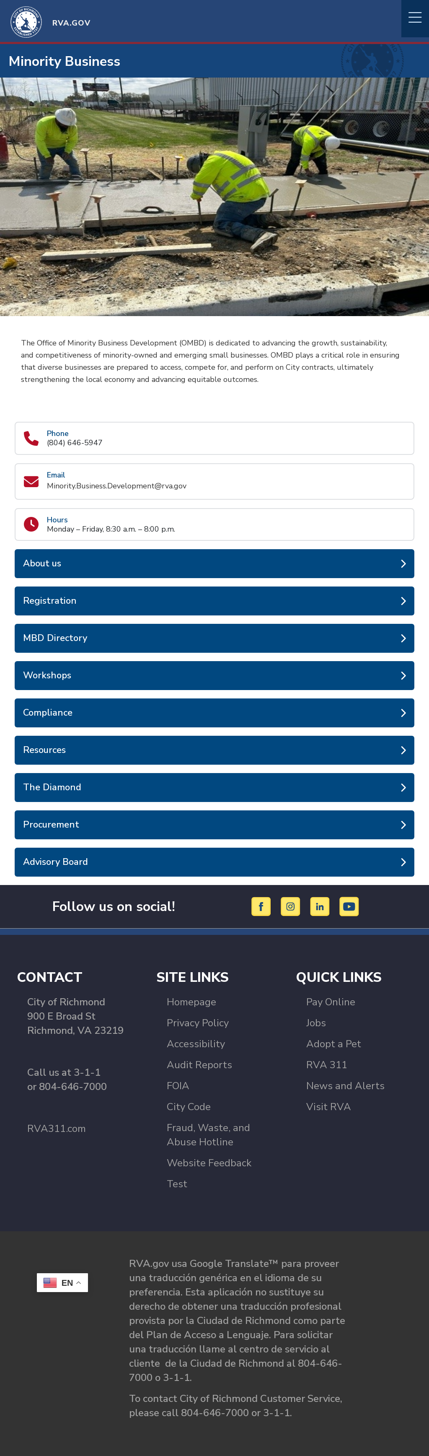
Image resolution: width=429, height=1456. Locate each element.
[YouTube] (349, 906)
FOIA (178, 1086)
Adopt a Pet (333, 1044)
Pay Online (330, 1002)
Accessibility (196, 1044)
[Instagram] (291, 906)
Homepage (191, 1002)
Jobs (316, 1023)
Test (177, 1184)
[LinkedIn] (321, 906)
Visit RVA (328, 1106)
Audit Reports (199, 1065)
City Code (189, 1106)
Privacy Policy (198, 1023)
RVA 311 (326, 1065)
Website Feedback (209, 1163)
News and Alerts (345, 1086)
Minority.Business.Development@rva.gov (116, 486)
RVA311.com (56, 1128)
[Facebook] (262, 906)
